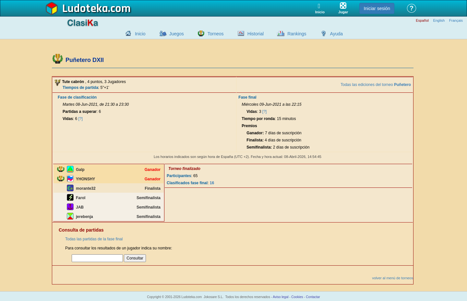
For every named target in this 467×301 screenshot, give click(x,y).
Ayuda (336, 33)
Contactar (313, 297)
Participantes (179, 176)
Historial (255, 33)
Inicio (140, 33)
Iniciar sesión (377, 8)
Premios (249, 126)
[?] (80, 118)
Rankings (296, 33)
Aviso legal (280, 297)
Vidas (68, 118)
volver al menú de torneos (392, 278)
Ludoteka (85, 9)
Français (456, 20)
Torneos (216, 33)
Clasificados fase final (187, 183)
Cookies (297, 297)
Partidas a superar (80, 111)
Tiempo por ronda (258, 118)
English (439, 20)
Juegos (176, 33)
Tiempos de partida (80, 87)
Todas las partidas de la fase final (94, 239)
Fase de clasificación (77, 97)
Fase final (247, 97)
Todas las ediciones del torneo (376, 84)
